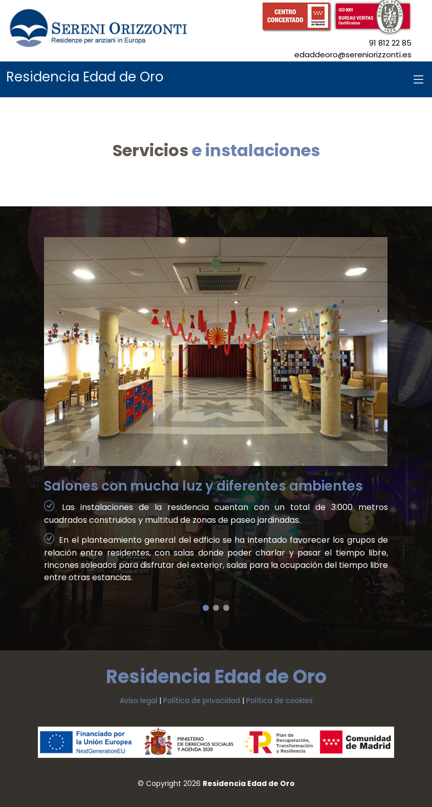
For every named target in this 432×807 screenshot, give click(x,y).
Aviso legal (138, 700)
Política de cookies (279, 700)
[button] (206, 608)
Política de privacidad (201, 700)
